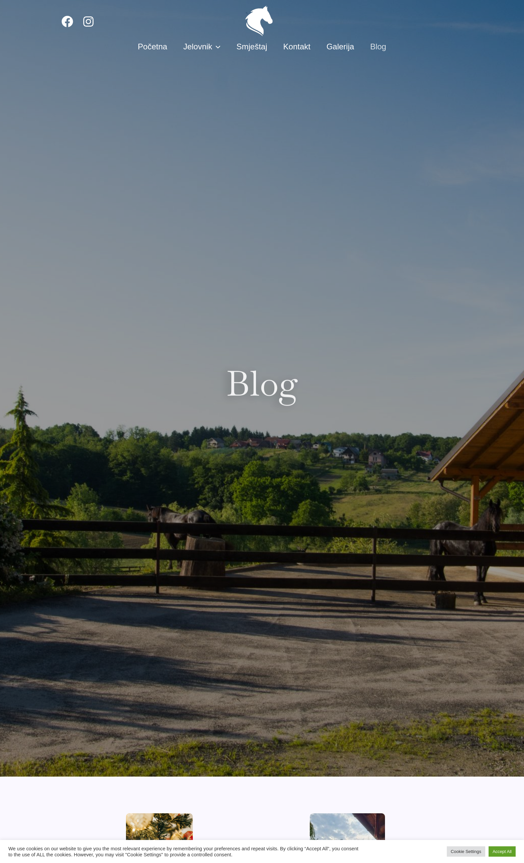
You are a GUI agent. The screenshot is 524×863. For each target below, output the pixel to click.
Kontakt (296, 47)
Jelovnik (201, 47)
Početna (152, 47)
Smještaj (252, 47)
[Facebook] (67, 21)
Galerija (340, 47)
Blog (378, 47)
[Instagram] (88, 21)
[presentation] (216, 46)
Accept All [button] (502, 851)
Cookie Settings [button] (466, 851)
